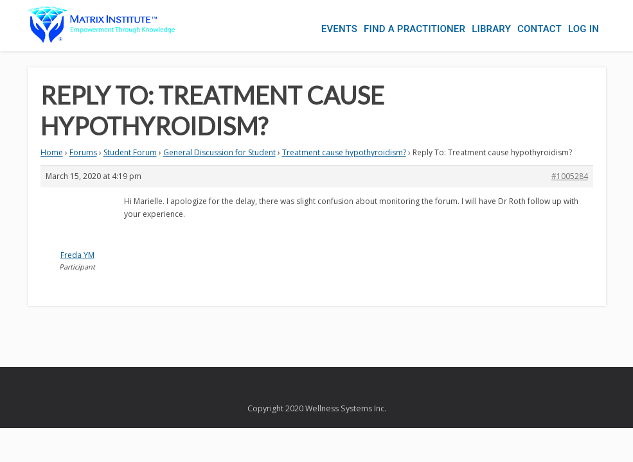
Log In (583, 29)
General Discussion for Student (219, 152)
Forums (83, 152)
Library (491, 29)
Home (51, 152)
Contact (539, 29)
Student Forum (130, 152)
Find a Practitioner (414, 29)
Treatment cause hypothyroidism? (344, 152)
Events (339, 29)
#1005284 (569, 176)
